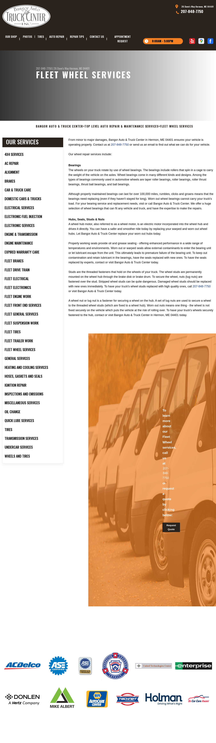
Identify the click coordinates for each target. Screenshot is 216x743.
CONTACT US (97, 37)
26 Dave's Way (61, 68)
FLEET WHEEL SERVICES (176, 136)
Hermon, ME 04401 (79, 68)
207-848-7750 (192, 11)
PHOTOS (27, 37)
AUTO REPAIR (56, 37)
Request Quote (171, 536)
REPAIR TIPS (77, 37)
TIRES (40, 37)
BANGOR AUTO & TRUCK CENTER (59, 136)
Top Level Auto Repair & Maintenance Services (121, 136)
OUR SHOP (11, 37)
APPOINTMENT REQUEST (122, 39)
